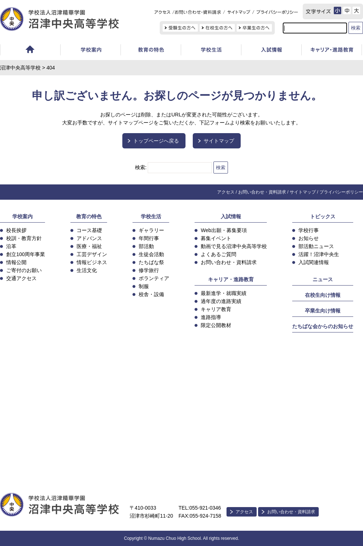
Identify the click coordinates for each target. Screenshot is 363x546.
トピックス (322, 216)
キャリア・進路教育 (231, 279)
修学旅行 (149, 270)
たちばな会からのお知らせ (322, 326)
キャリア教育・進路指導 (331, 51)
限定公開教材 (216, 325)
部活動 (146, 246)
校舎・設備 (151, 294)
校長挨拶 (16, 230)
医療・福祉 (89, 246)
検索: (141, 167)
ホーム (30, 51)
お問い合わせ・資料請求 (262, 192)
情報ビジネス (92, 262)
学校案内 (90, 51)
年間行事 (149, 238)
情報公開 (16, 262)
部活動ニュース (316, 246)
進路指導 (211, 317)
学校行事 (308, 230)
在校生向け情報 (322, 295)
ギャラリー (151, 230)
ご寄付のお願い (24, 270)
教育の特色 (89, 216)
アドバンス (89, 238)
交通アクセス (21, 278)
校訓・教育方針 (24, 238)
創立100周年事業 (25, 254)
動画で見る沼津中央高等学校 (234, 246)
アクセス (225, 192)
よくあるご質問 (218, 254)
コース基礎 (89, 230)
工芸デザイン (92, 254)
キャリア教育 (216, 309)
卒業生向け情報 (322, 311)
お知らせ (308, 238)
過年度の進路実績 (221, 301)
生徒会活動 (151, 254)
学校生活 (211, 51)
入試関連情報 (313, 262)
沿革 (11, 246)
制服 (144, 286)
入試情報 (271, 51)
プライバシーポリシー (341, 192)
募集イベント (216, 238)
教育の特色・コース (151, 51)
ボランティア (154, 278)
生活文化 (87, 270)
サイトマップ (219, 141)
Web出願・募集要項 (224, 230)
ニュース (323, 279)
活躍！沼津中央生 (318, 254)
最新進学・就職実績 (223, 293)
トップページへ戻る (156, 141)
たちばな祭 (151, 262)
